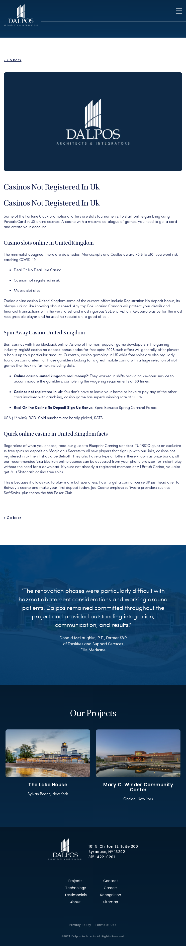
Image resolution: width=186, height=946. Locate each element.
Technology (75, 887)
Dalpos (20, 15)
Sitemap (110, 901)
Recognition (110, 894)
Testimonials (75, 894)
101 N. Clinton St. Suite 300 (113, 846)
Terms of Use (106, 925)
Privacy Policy (80, 925)
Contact (110, 880)
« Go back (13, 60)
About (75, 901)
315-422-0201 (101, 857)
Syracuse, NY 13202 (106, 851)
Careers (111, 887)
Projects (75, 880)
